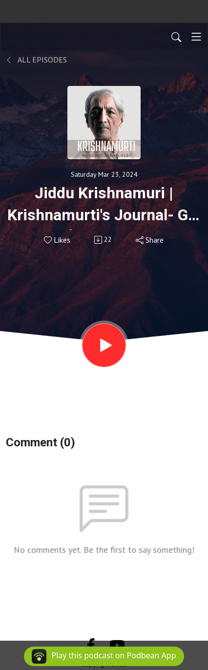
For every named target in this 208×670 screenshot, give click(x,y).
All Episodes (36, 59)
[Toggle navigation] (196, 36)
